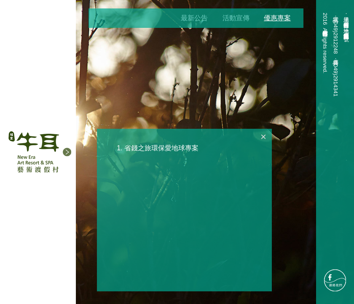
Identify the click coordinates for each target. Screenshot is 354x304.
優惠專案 (277, 18)
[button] (67, 152)
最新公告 (194, 18)
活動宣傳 (236, 18)
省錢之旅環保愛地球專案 (161, 148)
